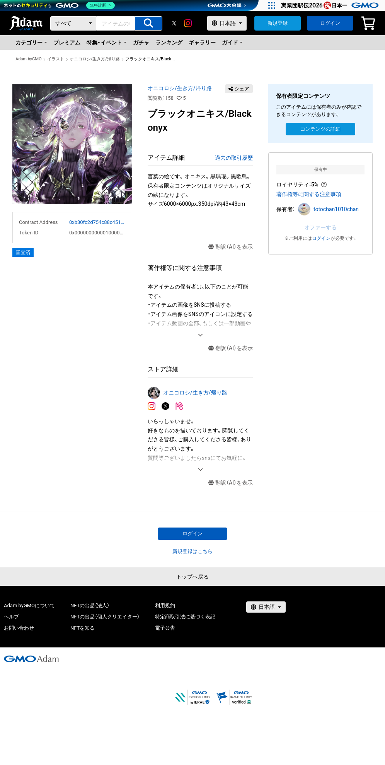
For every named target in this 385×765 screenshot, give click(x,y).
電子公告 (165, 628)
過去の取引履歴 (234, 158)
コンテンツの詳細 (320, 129)
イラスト (55, 58)
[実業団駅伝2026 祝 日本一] (331, 5)
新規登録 (277, 23)
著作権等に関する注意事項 (308, 194)
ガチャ (141, 42)
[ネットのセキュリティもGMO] (59, 5)
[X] (174, 23)
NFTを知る (82, 628)
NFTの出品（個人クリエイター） (105, 617)
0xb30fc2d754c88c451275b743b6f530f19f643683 (97, 222)
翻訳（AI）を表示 (230, 247)
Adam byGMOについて (29, 605)
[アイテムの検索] (148, 23)
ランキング (168, 42)
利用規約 (165, 605)
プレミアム (66, 42)
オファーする (320, 227)
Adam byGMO (28, 58)
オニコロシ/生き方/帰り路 (95, 58)
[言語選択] (227, 23)
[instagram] (188, 23)
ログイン (330, 23)
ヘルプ (11, 617)
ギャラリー (202, 42)
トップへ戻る (192, 577)
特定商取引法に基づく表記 (185, 617)
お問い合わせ (19, 628)
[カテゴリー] (73, 23)
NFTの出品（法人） (89, 605)
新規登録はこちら (192, 551)
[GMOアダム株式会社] (31, 658)
